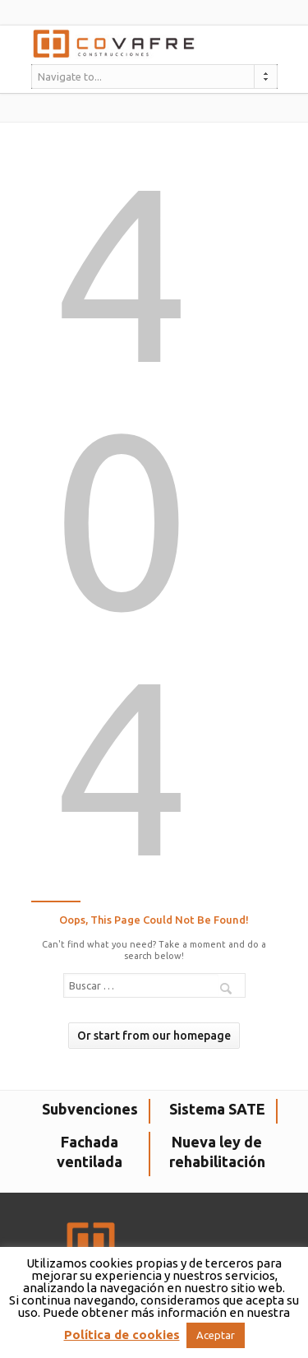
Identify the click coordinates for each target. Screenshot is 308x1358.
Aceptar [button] (215, 1335)
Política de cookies (122, 1335)
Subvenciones (90, 1109)
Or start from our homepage (154, 1035)
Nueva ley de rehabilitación (217, 1151)
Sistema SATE (217, 1109)
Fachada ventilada (89, 1151)
